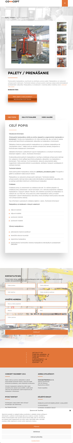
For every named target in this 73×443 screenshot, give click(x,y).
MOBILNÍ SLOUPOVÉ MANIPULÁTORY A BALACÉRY (53, 403)
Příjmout (36, 426)
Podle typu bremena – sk (40, 356)
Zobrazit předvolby (36, 437)
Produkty (12, 17)
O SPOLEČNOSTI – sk (39, 359)
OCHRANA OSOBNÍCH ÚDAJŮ (46, 407)
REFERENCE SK (37, 361)
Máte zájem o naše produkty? (22, 98)
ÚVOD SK (35, 357)
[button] (70, 410)
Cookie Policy (35, 440)
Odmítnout (36, 431)
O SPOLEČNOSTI (43, 405)
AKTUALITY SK (37, 352)
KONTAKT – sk (37, 362)
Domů (7, 17)
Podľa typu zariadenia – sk (40, 354)
